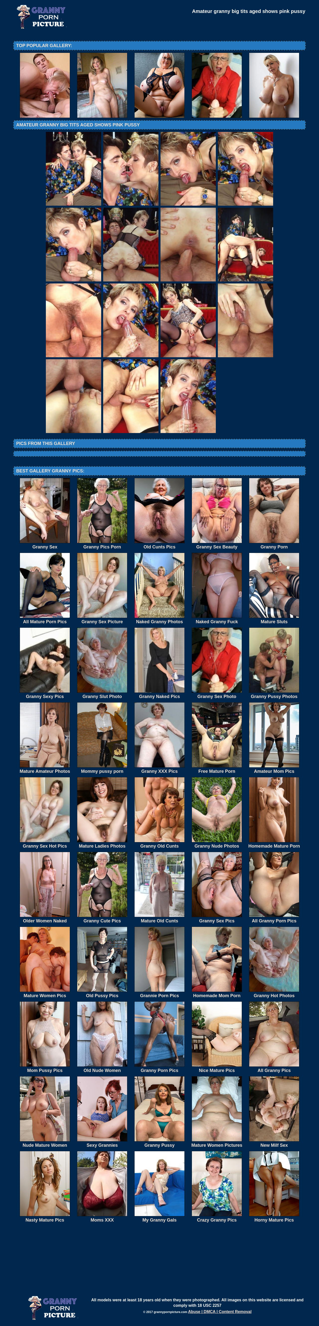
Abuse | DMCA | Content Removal (220, 1312)
